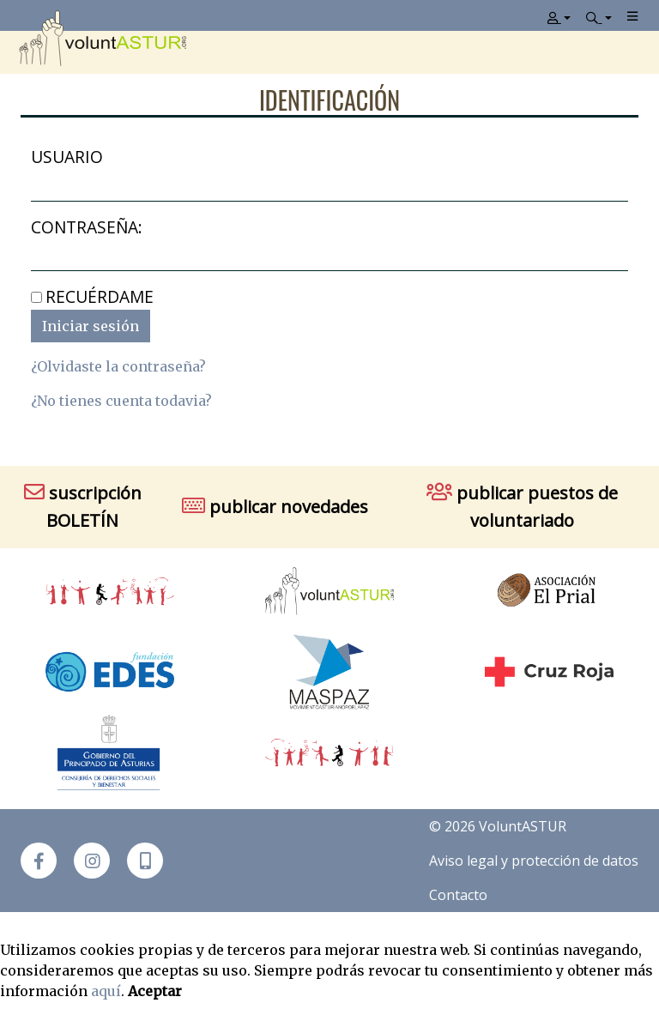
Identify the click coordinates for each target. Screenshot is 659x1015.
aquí (106, 991)
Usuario (67, 156)
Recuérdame (99, 296)
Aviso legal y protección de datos (533, 860)
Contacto (458, 894)
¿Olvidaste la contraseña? (118, 366)
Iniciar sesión (90, 326)
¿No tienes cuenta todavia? (121, 400)
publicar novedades (275, 506)
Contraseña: (86, 227)
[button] (145, 861)
